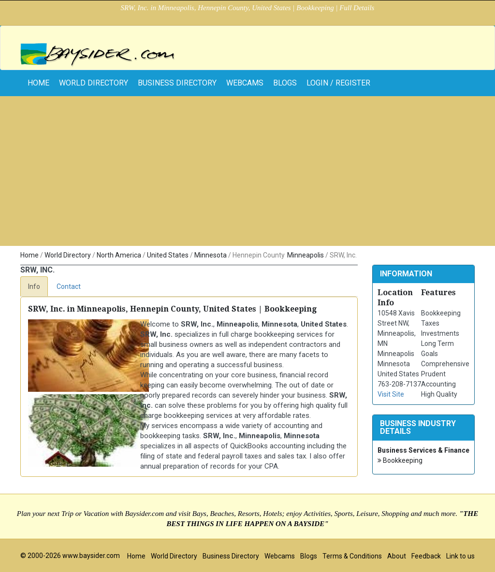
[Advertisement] (247, 173)
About (396, 556)
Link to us (460, 556)
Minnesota (210, 255)
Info (34, 286)
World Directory (93, 82)
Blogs (285, 82)
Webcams (244, 82)
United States (168, 255)
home (38, 82)
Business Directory (177, 82)
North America (119, 255)
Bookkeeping (400, 461)
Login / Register (338, 82)
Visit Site (391, 394)
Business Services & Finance (423, 450)
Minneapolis (305, 255)
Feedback (426, 556)
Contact (69, 286)
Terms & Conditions (352, 556)
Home (29, 255)
